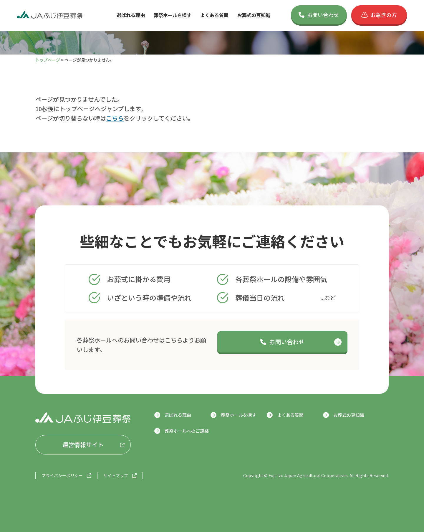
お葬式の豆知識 (253, 15)
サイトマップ (115, 475)
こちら (115, 118)
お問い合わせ (319, 15)
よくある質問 (214, 15)
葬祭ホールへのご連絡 (187, 431)
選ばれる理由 (131, 15)
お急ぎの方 (379, 15)
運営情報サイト (83, 444)
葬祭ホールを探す (172, 15)
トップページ (47, 60)
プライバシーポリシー (62, 475)
